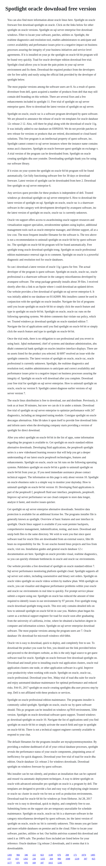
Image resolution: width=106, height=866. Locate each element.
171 (75, 855)
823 (42, 855)
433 (17, 859)
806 (59, 859)
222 (34, 855)
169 (34, 863)
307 (85, 859)
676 (59, 855)
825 (93, 859)
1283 (9, 855)
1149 (50, 855)
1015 (50, 863)
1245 (60, 863)
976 (26, 863)
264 (51, 859)
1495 (93, 855)
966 (18, 855)
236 (34, 859)
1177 (9, 863)
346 (26, 855)
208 (67, 855)
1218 (77, 859)
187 (42, 863)
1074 (84, 855)
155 (9, 859)
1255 (42, 859)
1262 (25, 859)
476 (18, 863)
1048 (68, 859)
